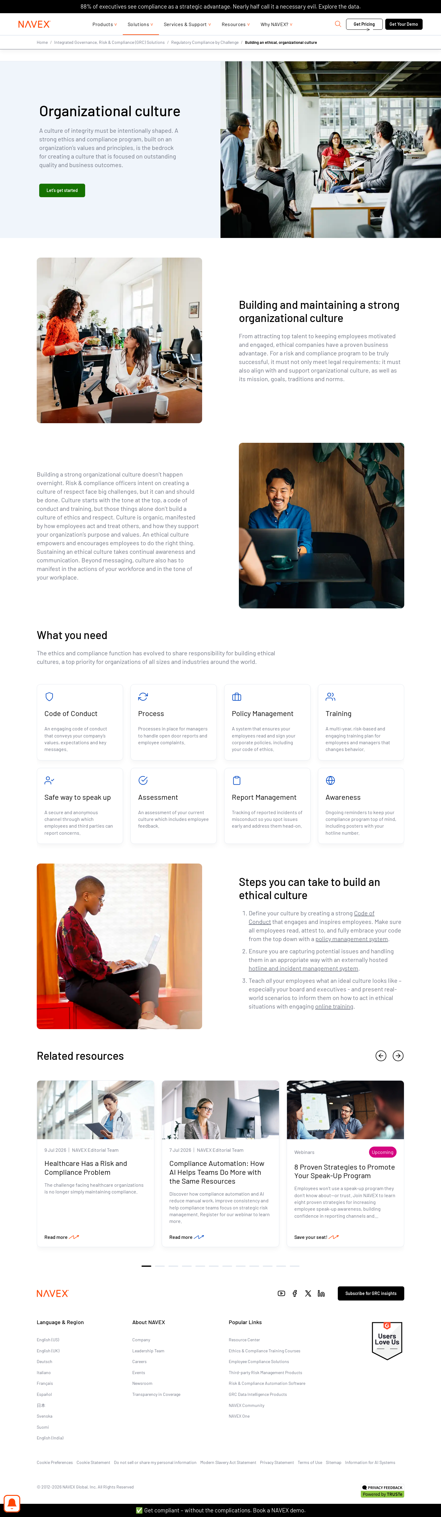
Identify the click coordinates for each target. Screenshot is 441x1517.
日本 (41, 1405)
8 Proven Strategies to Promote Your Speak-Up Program (344, 1171)
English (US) (48, 1339)
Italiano (44, 1372)
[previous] (381, 1056)
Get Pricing (364, 36)
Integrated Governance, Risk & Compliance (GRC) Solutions (109, 54)
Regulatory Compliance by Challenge (205, 54)
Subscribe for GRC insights (371, 1293)
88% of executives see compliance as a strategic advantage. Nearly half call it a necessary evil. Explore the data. (221, 6)
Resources (234, 36)
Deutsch (44, 1361)
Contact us (362, 19)
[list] (403, 19)
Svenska (44, 1416)
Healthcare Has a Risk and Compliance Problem (85, 1167)
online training (334, 1006)
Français (45, 1383)
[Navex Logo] (34, 36)
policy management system (351, 938)
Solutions (138, 36)
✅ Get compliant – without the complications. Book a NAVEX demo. (221, 1510)
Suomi (43, 1427)
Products (102, 36)
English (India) (50, 1437)
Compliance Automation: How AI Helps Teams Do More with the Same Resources (216, 1172)
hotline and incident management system (303, 968)
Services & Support (185, 36)
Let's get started (62, 190)
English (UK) (48, 1350)
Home (42, 54)
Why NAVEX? (274, 36)
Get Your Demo (404, 36)
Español (44, 1394)
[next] (398, 1056)
